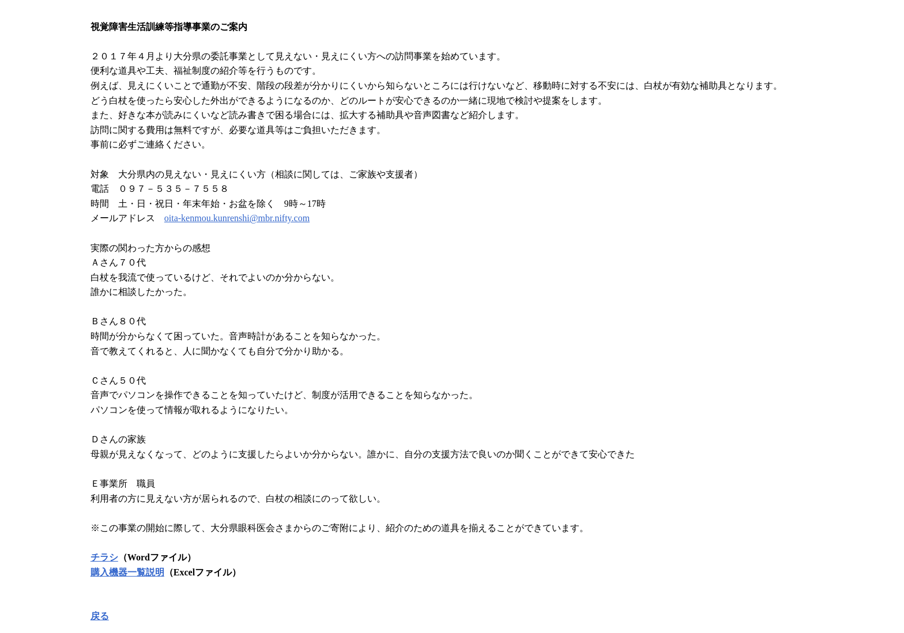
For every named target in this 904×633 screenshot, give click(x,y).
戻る (100, 616)
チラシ (104, 557)
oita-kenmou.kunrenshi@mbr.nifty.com (237, 218)
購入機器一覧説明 (127, 572)
